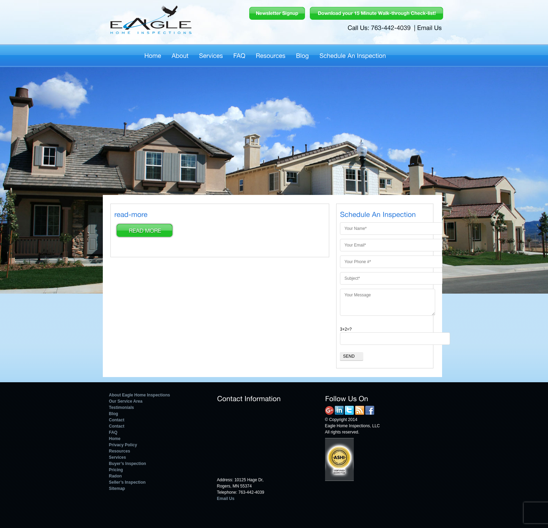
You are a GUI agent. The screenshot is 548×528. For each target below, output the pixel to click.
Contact (117, 420)
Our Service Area (126, 401)
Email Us (226, 498)
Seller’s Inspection (127, 482)
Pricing (116, 469)
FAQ (113, 432)
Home (114, 438)
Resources (119, 451)
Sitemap (117, 488)
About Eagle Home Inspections (139, 395)
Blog (113, 413)
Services (117, 457)
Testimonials (121, 407)
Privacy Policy (123, 444)
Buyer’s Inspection (127, 463)
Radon (115, 476)
